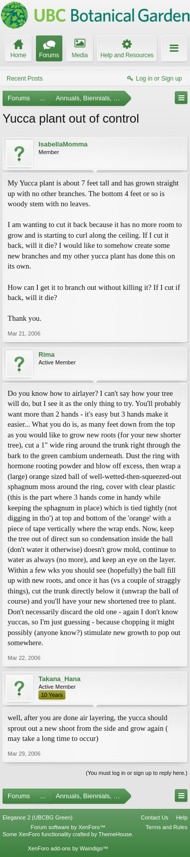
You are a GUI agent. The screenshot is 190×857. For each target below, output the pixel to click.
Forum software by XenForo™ (68, 827)
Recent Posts (25, 78)
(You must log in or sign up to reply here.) (136, 773)
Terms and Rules (166, 827)
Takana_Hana (60, 679)
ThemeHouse (115, 834)
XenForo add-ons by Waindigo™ (68, 848)
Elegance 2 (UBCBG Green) (37, 817)
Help (181, 817)
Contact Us (154, 817)
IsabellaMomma (63, 144)
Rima (47, 354)
